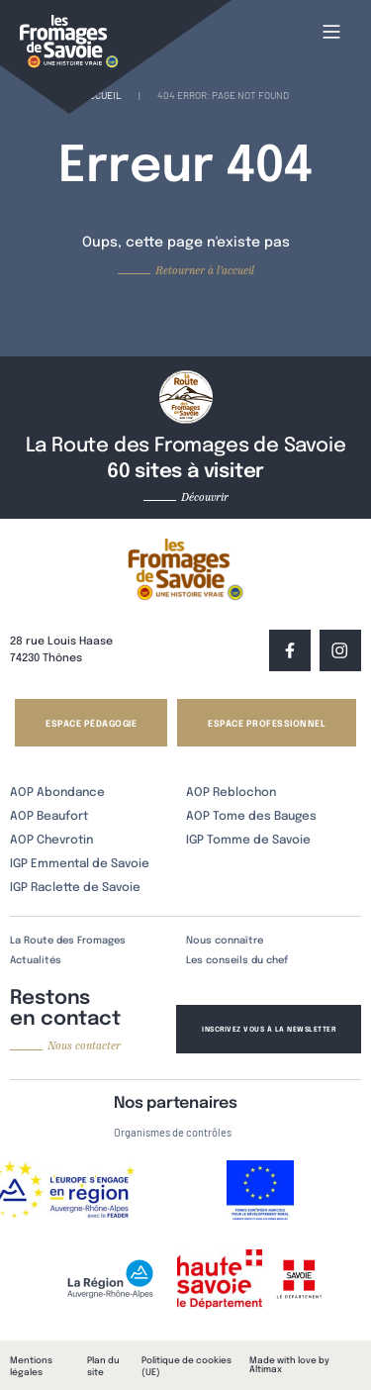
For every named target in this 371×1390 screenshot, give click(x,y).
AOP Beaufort (49, 817)
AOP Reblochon (231, 793)
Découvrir (205, 497)
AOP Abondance (57, 793)
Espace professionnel (266, 724)
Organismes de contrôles (173, 1132)
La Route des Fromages (68, 940)
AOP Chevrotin (51, 840)
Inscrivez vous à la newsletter (268, 1030)
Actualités (35, 960)
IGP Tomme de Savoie (248, 840)
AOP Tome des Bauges (251, 817)
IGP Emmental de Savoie (79, 864)
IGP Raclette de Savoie (75, 888)
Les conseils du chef (237, 960)
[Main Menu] (331, 32)
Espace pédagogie (91, 724)
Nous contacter (84, 1046)
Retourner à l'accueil (204, 270)
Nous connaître (224, 940)
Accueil (102, 95)
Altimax (265, 1369)
